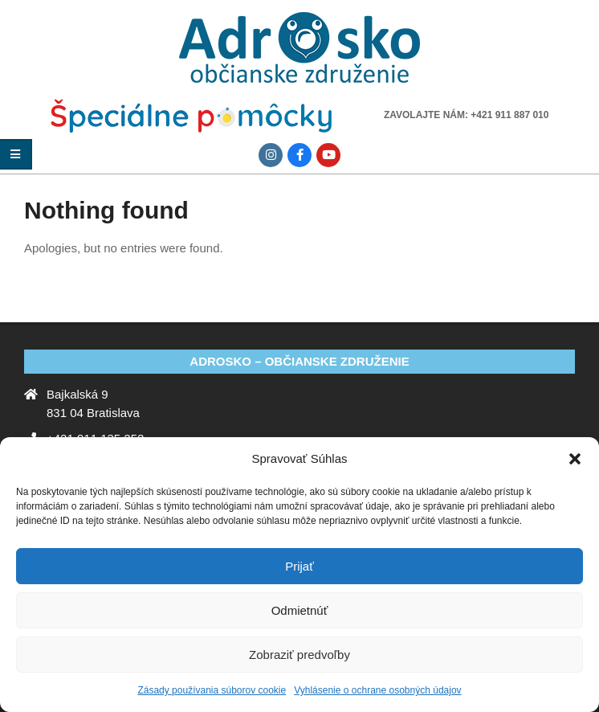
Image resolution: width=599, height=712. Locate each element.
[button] (575, 459)
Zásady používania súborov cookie (211, 690)
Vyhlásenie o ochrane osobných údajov (377, 690)
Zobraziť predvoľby (299, 654)
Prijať (299, 566)
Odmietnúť (299, 610)
